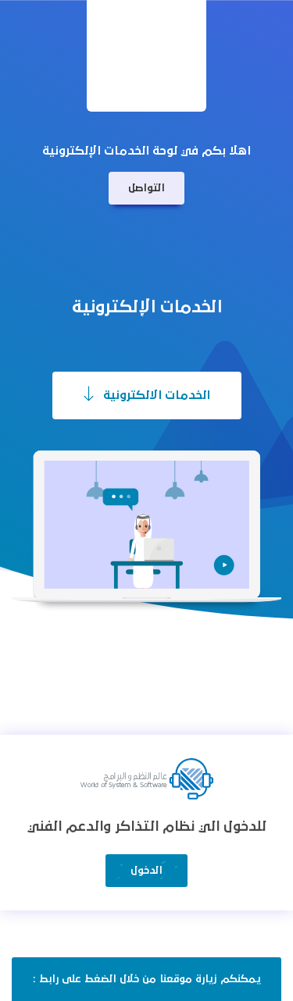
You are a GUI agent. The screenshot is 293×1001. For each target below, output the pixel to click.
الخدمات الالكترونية (147, 393)
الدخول (146, 870)
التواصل (146, 188)
